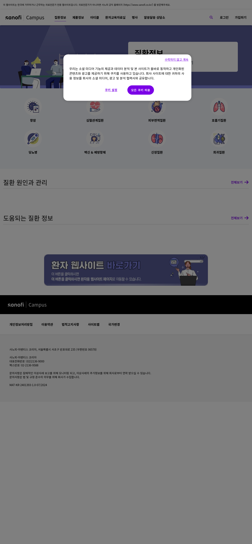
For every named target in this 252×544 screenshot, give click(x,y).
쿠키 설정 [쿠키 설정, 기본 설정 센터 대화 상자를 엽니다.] (111, 90)
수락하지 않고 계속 (176, 59)
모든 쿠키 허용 (140, 90)
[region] (127, 77)
